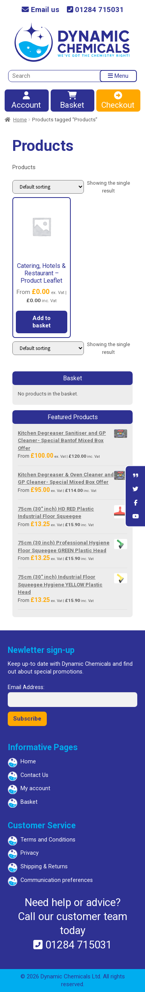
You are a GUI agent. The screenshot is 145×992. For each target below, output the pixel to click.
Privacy (29, 853)
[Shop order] (48, 187)
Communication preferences (56, 880)
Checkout (117, 101)
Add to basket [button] (41, 322)
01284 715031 (95, 10)
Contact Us (34, 775)
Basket (72, 101)
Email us (40, 10)
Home (20, 119)
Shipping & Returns (44, 866)
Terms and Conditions (47, 839)
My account (35, 788)
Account (26, 101)
